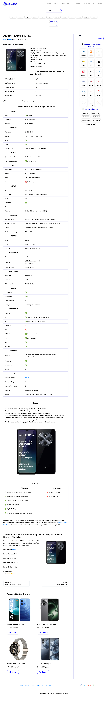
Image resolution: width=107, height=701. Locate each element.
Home (5, 39)
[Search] (61, 10)
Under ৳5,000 (86, 113)
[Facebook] (81, 685)
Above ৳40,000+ (91, 124)
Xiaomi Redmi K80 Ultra (46, 624)
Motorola (94, 17)
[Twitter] (85, 685)
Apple (50, 17)
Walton (79, 17)
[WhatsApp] (94, 685)
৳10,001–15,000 (86, 117)
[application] (59, 4)
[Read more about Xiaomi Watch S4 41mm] (19, 649)
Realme (35, 17)
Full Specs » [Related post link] (12, 633)
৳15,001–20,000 (96, 117)
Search (80, 35)
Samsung (13, 17)
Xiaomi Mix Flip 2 (43, 664)
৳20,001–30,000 (86, 120)
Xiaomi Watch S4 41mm (16, 664)
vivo (42, 17)
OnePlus (57, 17)
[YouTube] (88, 685)
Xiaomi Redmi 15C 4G (15, 624)
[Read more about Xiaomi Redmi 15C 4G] (19, 609)
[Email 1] (91, 685)
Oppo (28, 17)
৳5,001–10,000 (95, 113)
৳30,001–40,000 (96, 120)
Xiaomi (20, 17)
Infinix (64, 17)
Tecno (71, 17)
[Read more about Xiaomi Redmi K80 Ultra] (49, 609)
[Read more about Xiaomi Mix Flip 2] (49, 649)
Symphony (86, 17)
